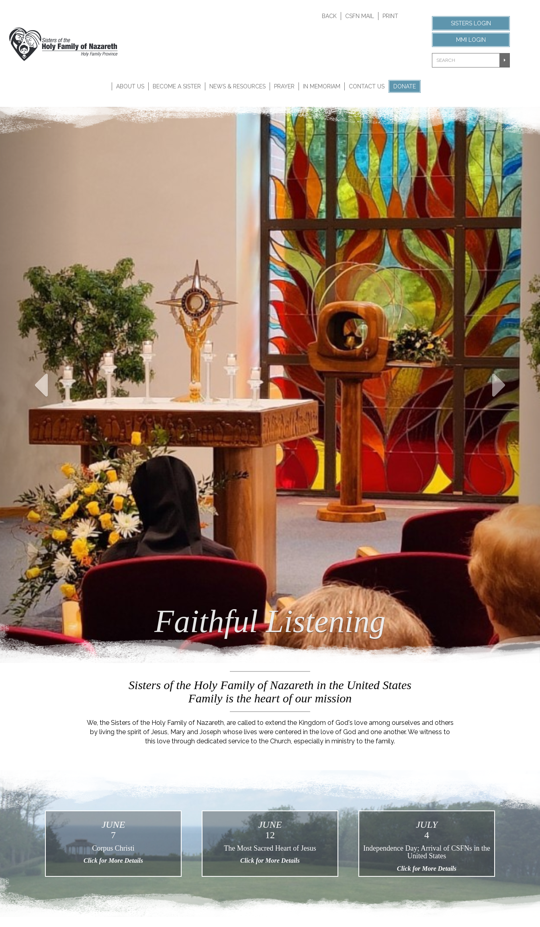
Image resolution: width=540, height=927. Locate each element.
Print (390, 16)
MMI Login (471, 40)
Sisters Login (471, 23)
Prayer (284, 86)
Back (329, 16)
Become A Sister (177, 86)
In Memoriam (321, 86)
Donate (404, 86)
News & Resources (237, 86)
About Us (130, 86)
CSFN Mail (359, 16)
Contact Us (367, 86)
